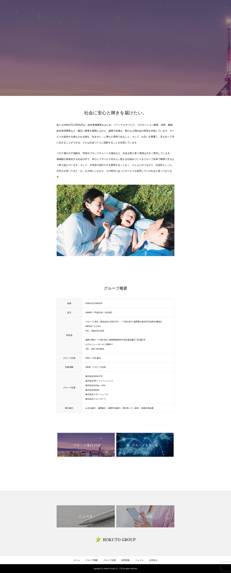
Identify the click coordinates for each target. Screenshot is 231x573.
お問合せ (153, 560)
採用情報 (125, 560)
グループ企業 (109, 560)
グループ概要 (91, 560)
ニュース (139, 560)
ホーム (77, 560)
